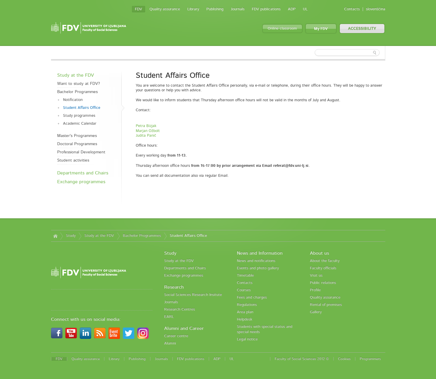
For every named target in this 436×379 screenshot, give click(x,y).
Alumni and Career (184, 328)
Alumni (170, 343)
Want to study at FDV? (78, 84)
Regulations (247, 305)
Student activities (73, 160)
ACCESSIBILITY (362, 29)
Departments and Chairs (82, 173)
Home (55, 235)
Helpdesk (244, 319)
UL (305, 9)
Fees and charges (252, 297)
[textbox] (347, 52)
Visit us (316, 275)
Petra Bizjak (146, 126)
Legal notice (247, 339)
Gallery (316, 312)
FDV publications (266, 9)
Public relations (323, 283)
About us (319, 253)
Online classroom (282, 28)
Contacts (352, 9)
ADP (292, 9)
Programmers (370, 359)
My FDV (321, 29)
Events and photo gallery (258, 268)
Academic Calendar (79, 124)
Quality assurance (165, 9)
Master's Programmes (77, 136)
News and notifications (256, 261)
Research (174, 287)
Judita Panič (146, 136)
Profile (315, 290)
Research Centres (179, 309)
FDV (138, 9)
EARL (169, 317)
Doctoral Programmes (77, 144)
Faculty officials (323, 268)
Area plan (245, 312)
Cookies (344, 359)
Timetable (245, 275)
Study (71, 236)
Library (193, 9)
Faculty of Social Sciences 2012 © (302, 359)
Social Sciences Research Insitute (193, 295)
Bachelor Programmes (77, 92)
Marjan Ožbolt (148, 131)
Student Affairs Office (81, 108)
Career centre (176, 336)
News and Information (260, 253)
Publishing (214, 9)
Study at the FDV (75, 75)
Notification (73, 100)
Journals (238, 9)
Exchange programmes (81, 181)
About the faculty (325, 261)
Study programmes (79, 116)
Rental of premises (326, 305)
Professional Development (81, 152)
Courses (244, 290)
